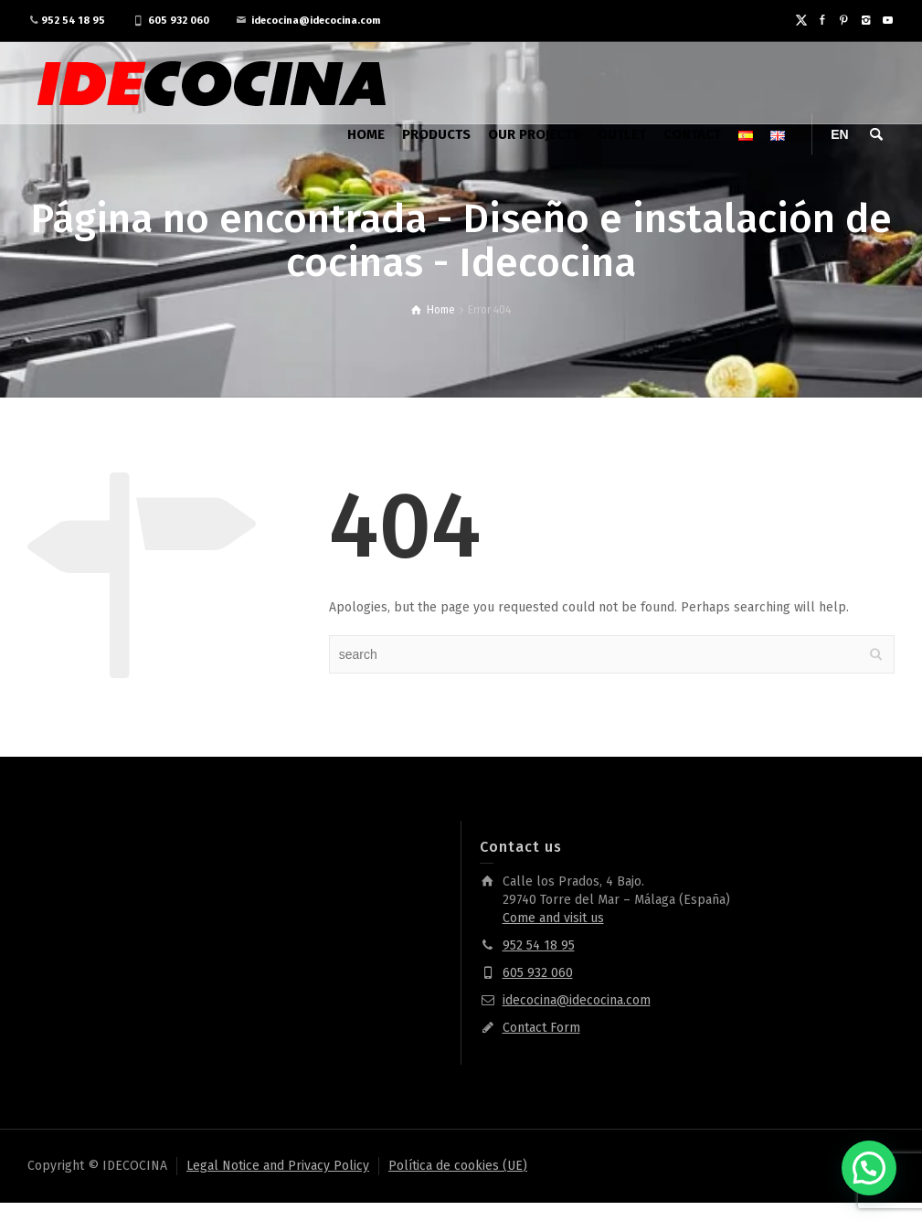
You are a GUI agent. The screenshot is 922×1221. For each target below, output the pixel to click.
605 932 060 (178, 21)
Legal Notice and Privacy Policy (277, 1165)
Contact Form (541, 1027)
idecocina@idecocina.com (315, 21)
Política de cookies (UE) (457, 1165)
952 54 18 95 (73, 21)
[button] (869, 1168)
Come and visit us (553, 918)
